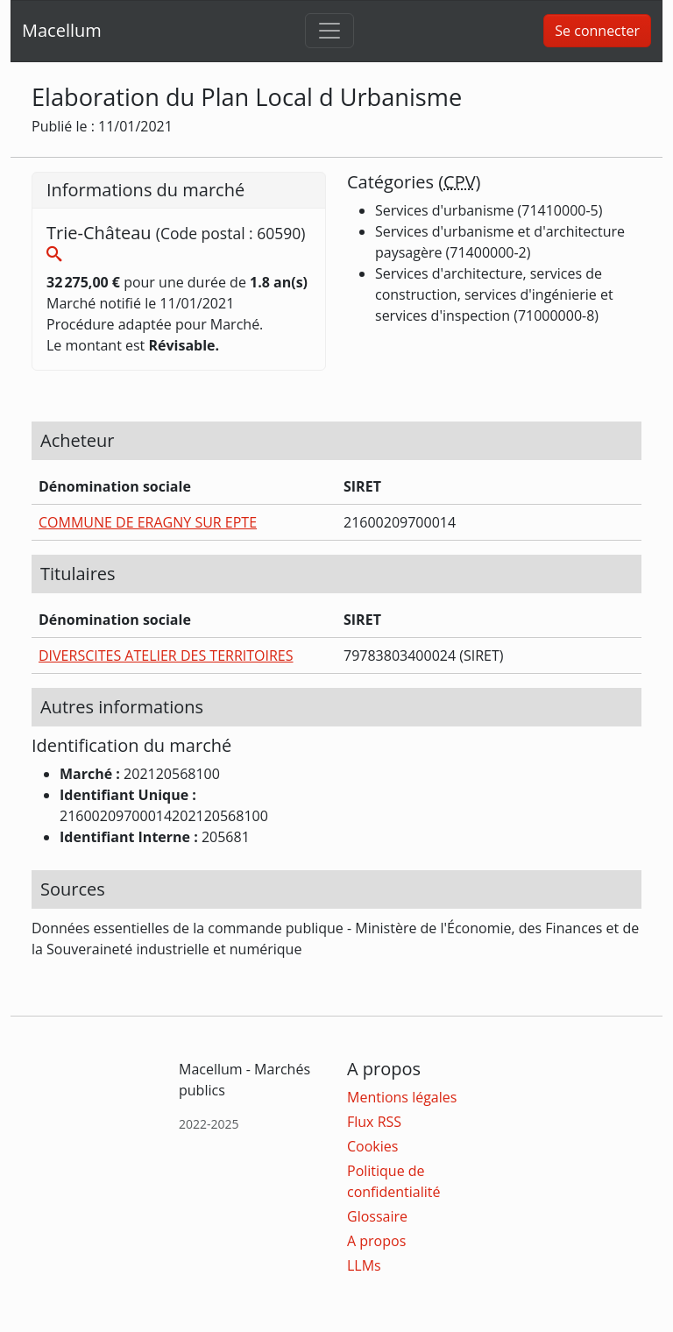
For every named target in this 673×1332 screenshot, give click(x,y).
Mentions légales (402, 1097)
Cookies (372, 1146)
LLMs (364, 1265)
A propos (376, 1241)
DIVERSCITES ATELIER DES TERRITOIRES (166, 655)
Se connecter (597, 30)
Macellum (62, 30)
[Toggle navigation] (329, 30)
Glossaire (377, 1216)
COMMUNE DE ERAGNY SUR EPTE (148, 522)
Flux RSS (374, 1121)
